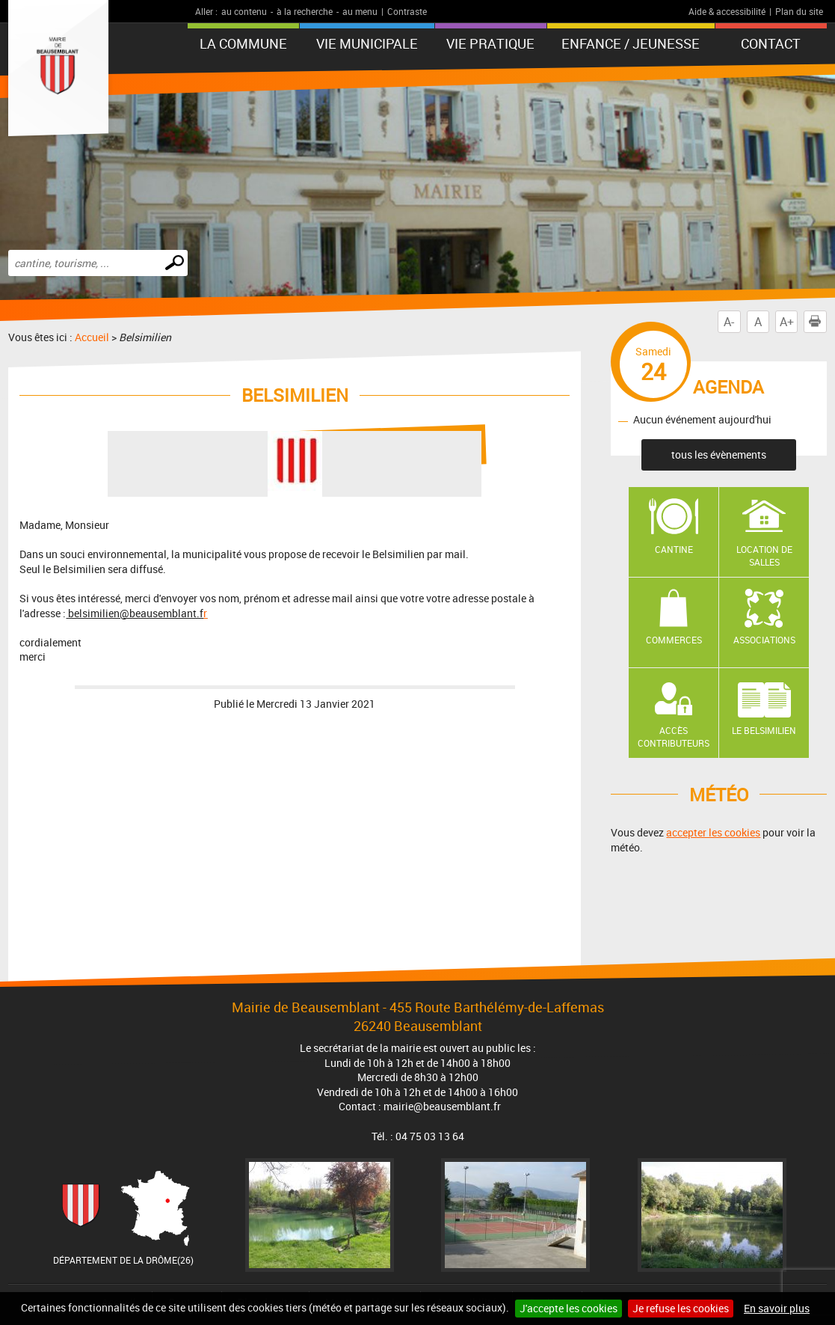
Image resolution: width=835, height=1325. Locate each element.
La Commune (243, 43)
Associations (764, 640)
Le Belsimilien (764, 730)
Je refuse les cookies (680, 1308)
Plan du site (799, 11)
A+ (787, 321)
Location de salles (764, 555)
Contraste (407, 11)
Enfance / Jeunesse (630, 43)
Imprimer (818, 321)
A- (729, 321)
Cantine (674, 549)
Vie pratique (490, 43)
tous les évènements (718, 454)
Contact (771, 43)
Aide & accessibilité (726, 11)
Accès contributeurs (673, 736)
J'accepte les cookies (568, 1308)
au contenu (244, 11)
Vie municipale (367, 43)
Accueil (92, 337)
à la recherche (305, 11)
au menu (360, 11)
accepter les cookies (713, 832)
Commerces (674, 640)
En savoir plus (777, 1308)
